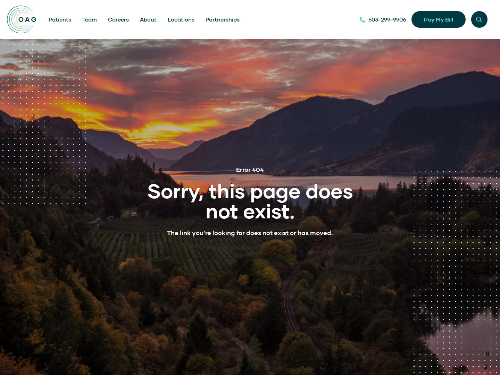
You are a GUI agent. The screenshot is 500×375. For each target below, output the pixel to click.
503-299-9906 (382, 19)
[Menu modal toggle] (479, 19)
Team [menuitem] (89, 19)
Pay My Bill (438, 19)
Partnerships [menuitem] (223, 19)
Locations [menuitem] (181, 19)
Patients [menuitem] (60, 19)
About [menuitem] (148, 19)
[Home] (21, 19)
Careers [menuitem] (118, 19)
